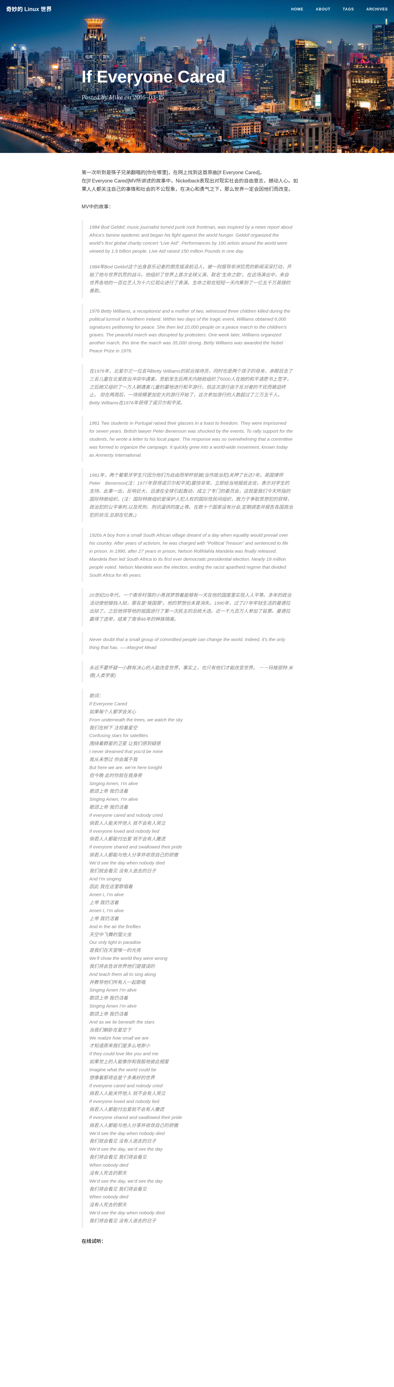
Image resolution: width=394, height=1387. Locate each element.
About (323, 9)
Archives (377, 9)
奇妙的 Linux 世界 (29, 9)
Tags (348, 9)
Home (297, 9)
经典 (89, 57)
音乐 (106, 57)
